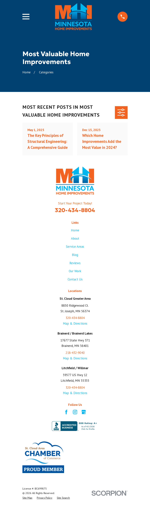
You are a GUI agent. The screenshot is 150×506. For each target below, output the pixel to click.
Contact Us (75, 279)
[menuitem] (27, 498)
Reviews (75, 263)
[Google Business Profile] (83, 412)
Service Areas (75, 246)
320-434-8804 (75, 210)
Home (75, 230)
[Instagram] (75, 412)
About (75, 238)
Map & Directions (75, 323)
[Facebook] (66, 412)
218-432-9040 (75, 353)
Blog (75, 255)
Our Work (75, 271)
